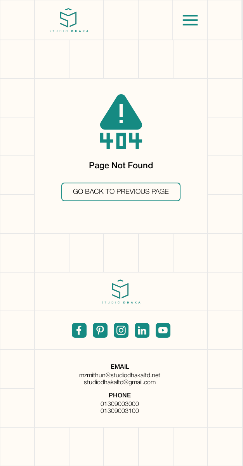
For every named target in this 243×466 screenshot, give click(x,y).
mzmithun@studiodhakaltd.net (119, 375)
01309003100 (120, 411)
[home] (69, 20)
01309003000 (120, 404)
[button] (190, 20)
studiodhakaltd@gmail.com (120, 382)
